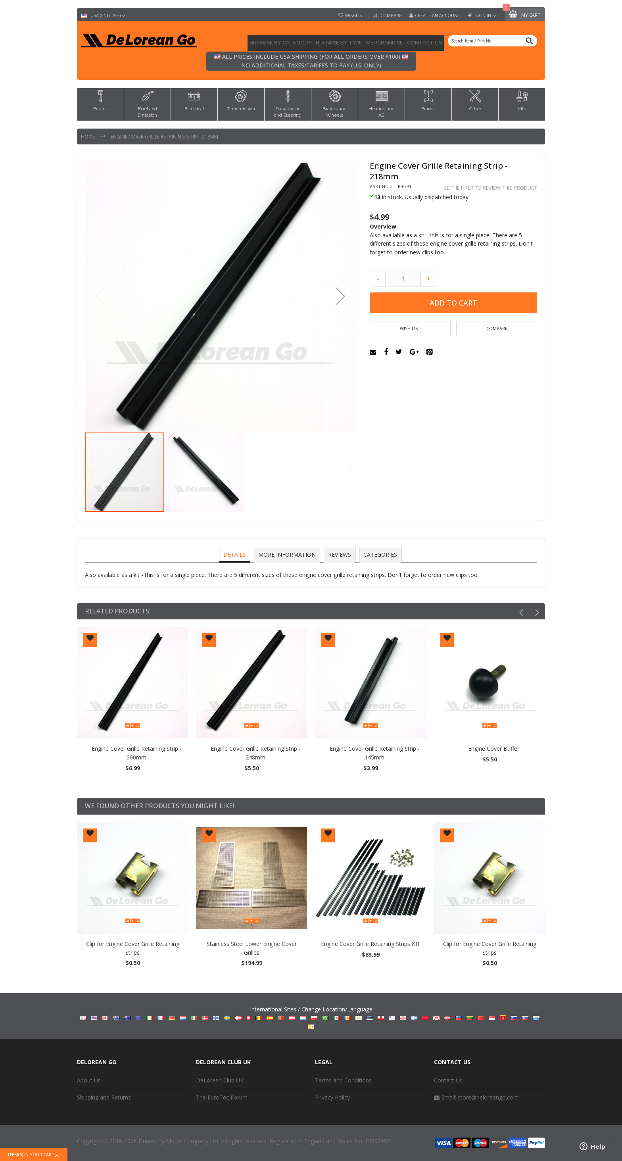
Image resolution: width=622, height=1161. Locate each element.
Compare (390, 15)
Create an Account (437, 15)
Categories (379, 554)
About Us (89, 1080)
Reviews (339, 554)
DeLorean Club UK (220, 1080)
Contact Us (448, 1080)
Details (235, 554)
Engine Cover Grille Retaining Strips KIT (132, 943)
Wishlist (355, 15)
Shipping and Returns (104, 1097)
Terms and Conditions (343, 1080)
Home (88, 136)
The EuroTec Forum (222, 1097)
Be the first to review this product (490, 188)
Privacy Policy (332, 1097)
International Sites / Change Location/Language (311, 1016)
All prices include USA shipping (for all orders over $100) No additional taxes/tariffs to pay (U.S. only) (311, 61)
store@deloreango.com (488, 1097)
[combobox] (492, 40)
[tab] (235, 555)
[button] (340, 296)
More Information (287, 554)
